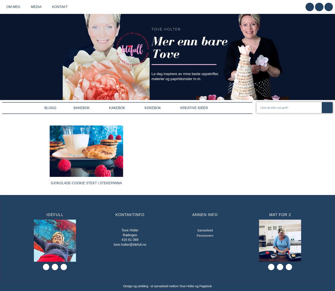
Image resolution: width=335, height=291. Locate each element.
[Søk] (327, 107)
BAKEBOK (83, 108)
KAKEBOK (118, 108)
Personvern (205, 236)
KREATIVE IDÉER (195, 108)
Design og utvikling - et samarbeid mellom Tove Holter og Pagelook (167, 286)
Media (37, 7)
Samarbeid (205, 230)
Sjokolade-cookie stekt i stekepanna (86, 183)
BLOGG (50, 108)
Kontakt (60, 7)
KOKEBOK (154, 108)
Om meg (14, 7)
